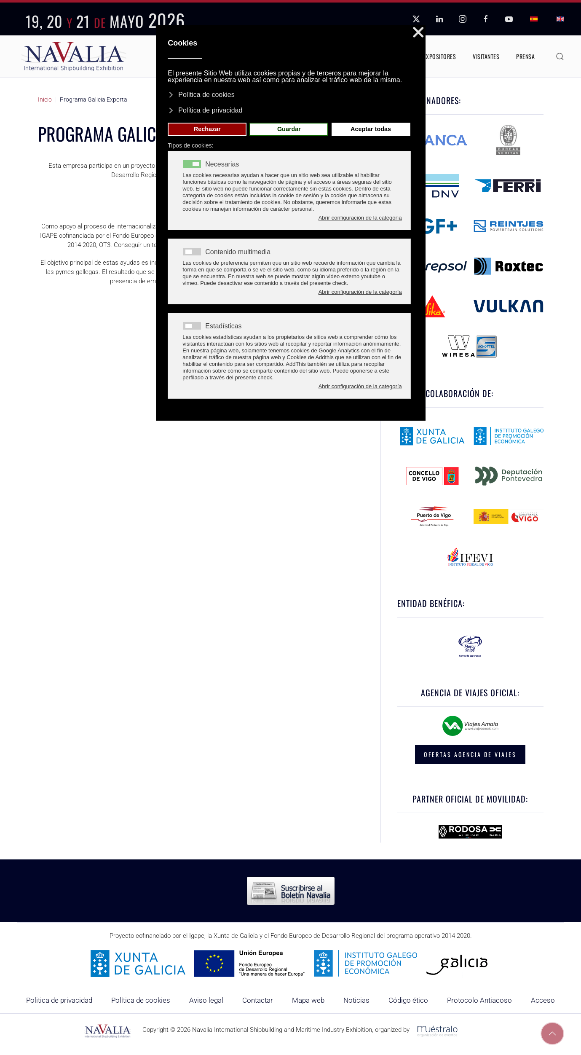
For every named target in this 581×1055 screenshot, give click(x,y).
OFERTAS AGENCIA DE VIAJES (470, 754)
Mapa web (308, 1000)
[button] (560, 56)
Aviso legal (206, 1000)
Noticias (356, 1000)
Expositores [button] (439, 56)
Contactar (257, 1000)
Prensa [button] (525, 56)
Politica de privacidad (59, 1000)
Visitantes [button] (486, 56)
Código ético (408, 1000)
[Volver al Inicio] (74, 56)
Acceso (543, 1000)
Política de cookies (140, 1000)
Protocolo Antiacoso (479, 1000)
